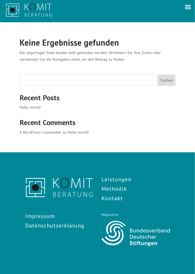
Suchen (166, 80)
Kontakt (112, 198)
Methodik (114, 188)
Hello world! (30, 107)
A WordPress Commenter (40, 132)
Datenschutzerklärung (54, 225)
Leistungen (116, 179)
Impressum (40, 216)
